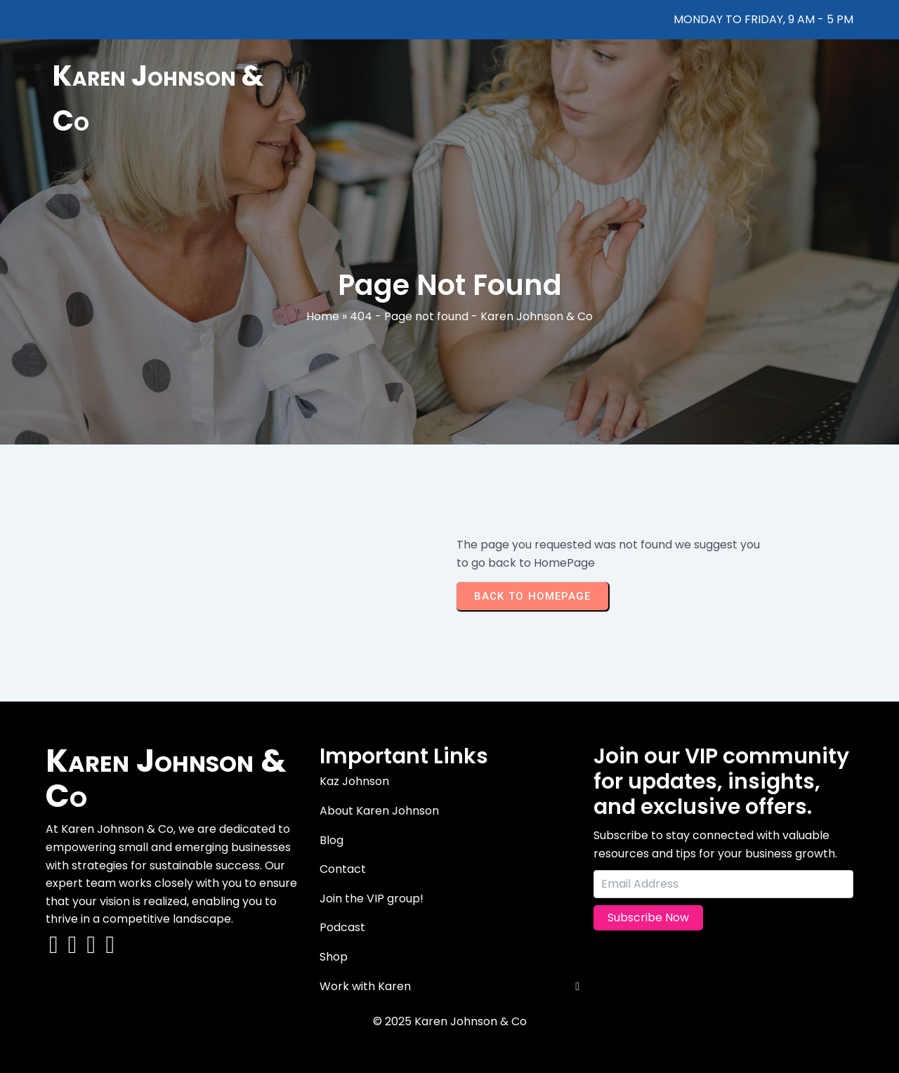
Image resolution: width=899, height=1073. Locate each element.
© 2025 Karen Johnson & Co (450, 1021)
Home (322, 316)
